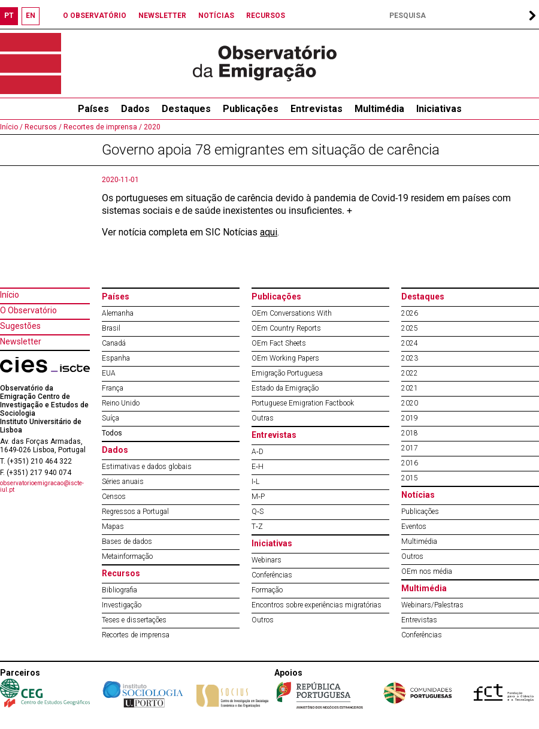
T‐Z (257, 526)
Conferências (272, 575)
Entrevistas (316, 108)
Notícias (418, 495)
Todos (112, 433)
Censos (114, 496)
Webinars (266, 560)
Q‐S (258, 511)
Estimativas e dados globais (147, 466)
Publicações (250, 108)
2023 (409, 358)
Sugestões (20, 326)
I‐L (255, 481)
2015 (409, 478)
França (112, 388)
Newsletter (20, 341)
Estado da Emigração (285, 388)
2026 (409, 313)
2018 (409, 433)
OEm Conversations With (292, 313)
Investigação (121, 605)
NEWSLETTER (162, 15)
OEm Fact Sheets (279, 343)
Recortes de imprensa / (102, 127)
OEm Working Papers (285, 358)
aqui (268, 232)
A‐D (258, 451)
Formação (267, 590)
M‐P (258, 496)
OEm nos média (426, 571)
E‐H (258, 466)
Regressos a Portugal (135, 511)
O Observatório (28, 310)
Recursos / (42, 127)
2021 (409, 388)
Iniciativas (439, 108)
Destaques (186, 108)
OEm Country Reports (286, 328)
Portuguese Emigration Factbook (303, 403)
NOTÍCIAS (216, 15)
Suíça (110, 418)
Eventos (413, 526)
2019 (409, 418)
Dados (135, 108)
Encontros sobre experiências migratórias (316, 605)
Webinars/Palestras (432, 605)
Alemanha (118, 313)
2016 (409, 463)
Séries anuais (123, 481)
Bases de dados (127, 541)
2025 (409, 328)
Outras (263, 418)
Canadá (114, 343)
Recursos (121, 573)
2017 (409, 448)
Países (115, 296)
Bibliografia (119, 590)
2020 (151, 127)
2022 (409, 373)
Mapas (113, 526)
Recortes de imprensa (135, 635)
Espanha (116, 358)
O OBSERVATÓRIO (94, 15)
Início (9, 295)
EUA (109, 373)
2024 (409, 343)
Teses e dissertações (134, 620)
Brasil (111, 328)
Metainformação (127, 556)
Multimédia (379, 108)
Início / (11, 127)
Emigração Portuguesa (287, 373)
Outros (263, 620)
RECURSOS (265, 15)
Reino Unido (121, 403)
